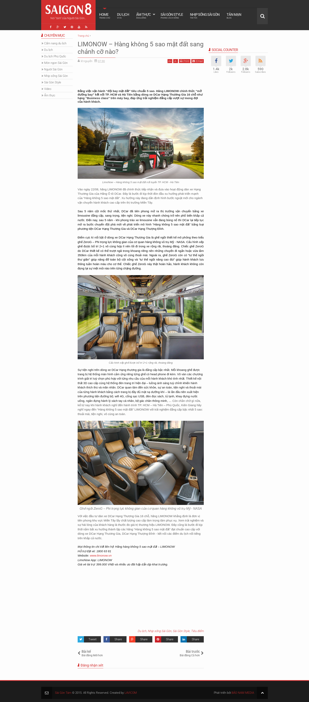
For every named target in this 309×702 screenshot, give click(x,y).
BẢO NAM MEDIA (243, 693)
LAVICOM (131, 693)
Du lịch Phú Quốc (55, 56)
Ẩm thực (143, 15)
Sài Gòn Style (172, 15)
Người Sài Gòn (53, 69)
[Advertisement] (141, 75)
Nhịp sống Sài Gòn (205, 15)
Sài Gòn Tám (63, 693)
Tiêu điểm (197, 631)
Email (197, 61)
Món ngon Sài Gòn (56, 63)
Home (104, 15)
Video (47, 89)
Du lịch (123, 15)
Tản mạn (234, 15)
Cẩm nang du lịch (55, 43)
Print (184, 61)
